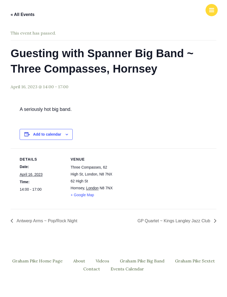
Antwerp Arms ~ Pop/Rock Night (46, 221)
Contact (91, 268)
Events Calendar (127, 268)
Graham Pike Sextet (195, 260)
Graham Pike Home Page (37, 260)
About (79, 260)
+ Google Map (82, 195)
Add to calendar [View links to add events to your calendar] (47, 134)
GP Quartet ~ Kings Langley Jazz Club (174, 221)
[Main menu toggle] (212, 10)
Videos (102, 260)
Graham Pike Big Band (142, 260)
